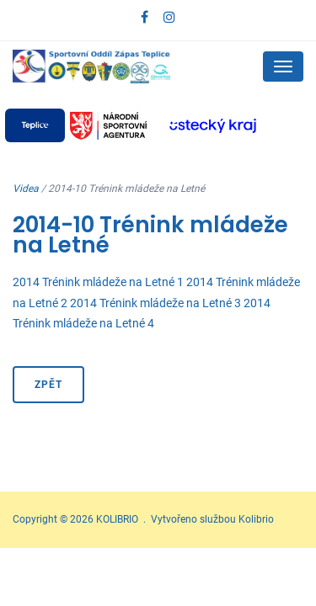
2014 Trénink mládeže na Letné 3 (155, 303)
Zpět (48, 385)
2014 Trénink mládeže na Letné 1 (98, 282)
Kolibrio (256, 519)
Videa (26, 188)
